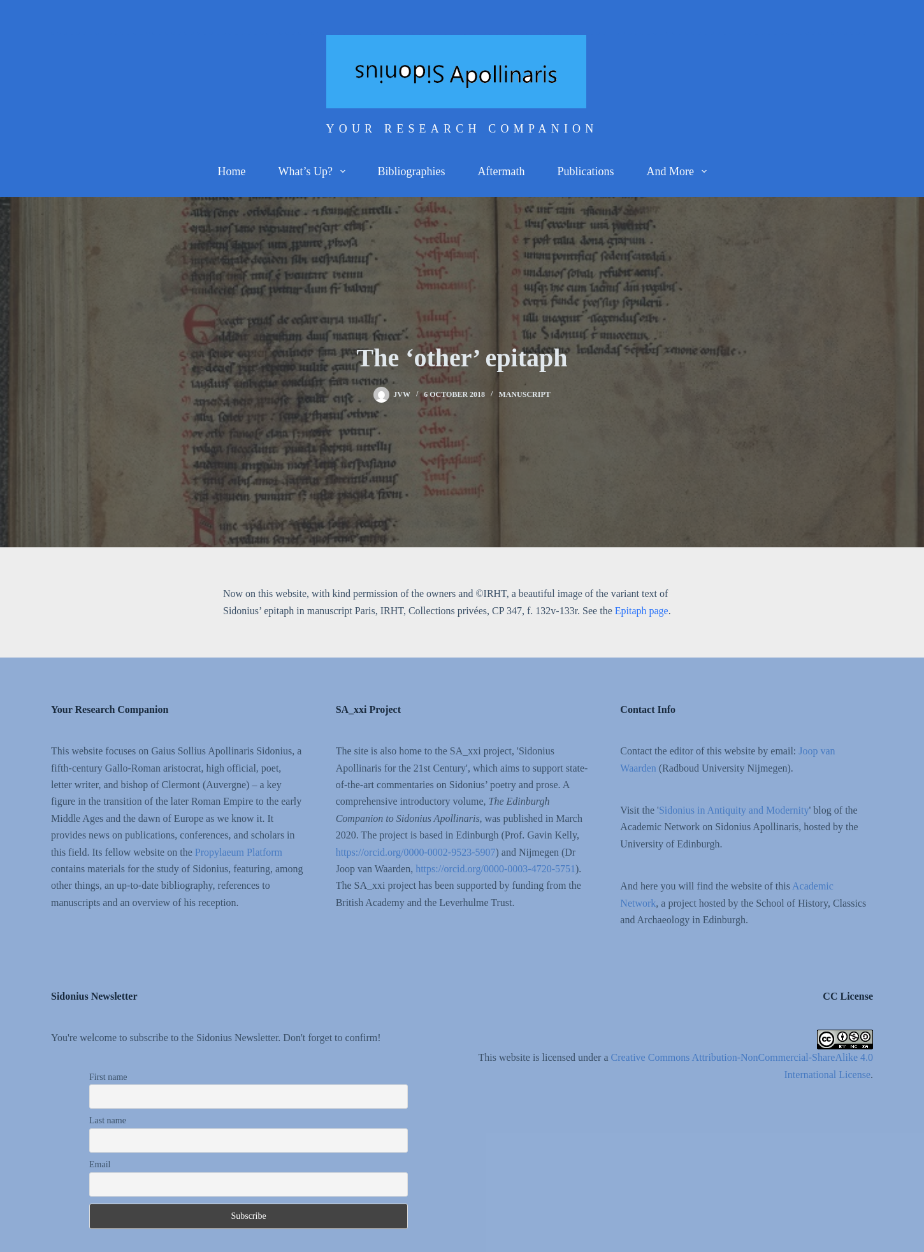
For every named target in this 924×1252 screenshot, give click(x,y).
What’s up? (314, 171)
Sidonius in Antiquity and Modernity (734, 810)
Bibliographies (411, 171)
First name (108, 1077)
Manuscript (524, 394)
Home (231, 171)
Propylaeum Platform (238, 852)
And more (678, 171)
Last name (107, 1120)
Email (99, 1164)
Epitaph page (641, 610)
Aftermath (501, 171)
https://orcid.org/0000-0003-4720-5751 (495, 868)
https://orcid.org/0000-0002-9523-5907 (416, 852)
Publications (585, 171)
